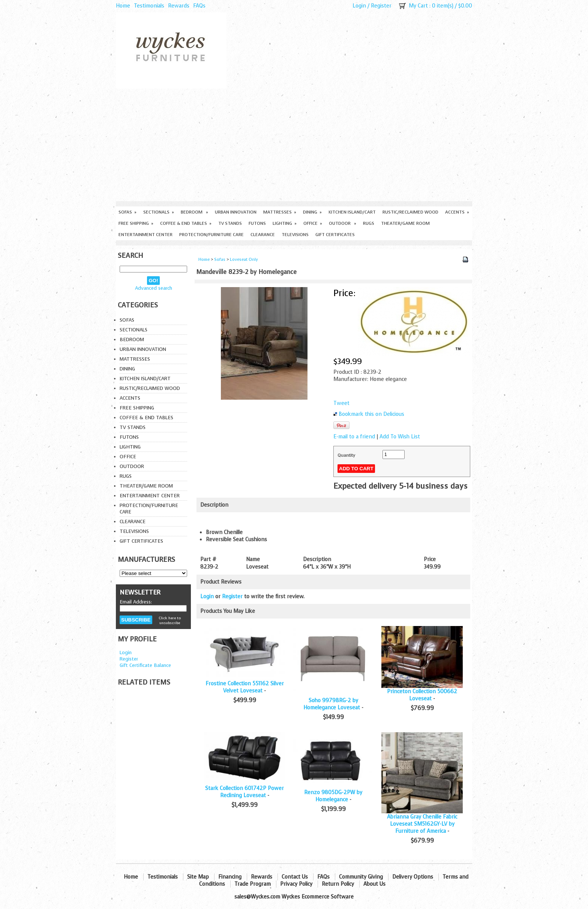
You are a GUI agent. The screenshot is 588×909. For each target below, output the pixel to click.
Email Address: (136, 602)
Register (381, 5)
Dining (312, 212)
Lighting (285, 223)
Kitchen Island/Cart (352, 212)
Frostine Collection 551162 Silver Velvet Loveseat (245, 687)
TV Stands (230, 223)
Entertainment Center (145, 235)
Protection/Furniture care (211, 235)
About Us (374, 884)
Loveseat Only (244, 259)
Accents (457, 212)
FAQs (199, 5)
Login (359, 5)
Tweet (341, 403)
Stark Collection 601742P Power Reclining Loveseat (244, 792)
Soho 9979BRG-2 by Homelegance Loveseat (331, 704)
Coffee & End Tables (186, 223)
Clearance (262, 235)
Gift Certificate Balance (145, 665)
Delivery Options (412, 876)
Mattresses (279, 212)
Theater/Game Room (405, 223)
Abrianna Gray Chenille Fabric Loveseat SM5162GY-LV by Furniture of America (422, 824)
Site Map (198, 876)
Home (123, 5)
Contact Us (295, 876)
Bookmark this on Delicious (371, 414)
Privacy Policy (296, 884)
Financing (230, 876)
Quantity (346, 455)
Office (312, 223)
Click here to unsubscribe (170, 620)
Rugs (368, 223)
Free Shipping (135, 223)
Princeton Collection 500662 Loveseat (422, 695)
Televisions (295, 235)
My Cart (418, 5)
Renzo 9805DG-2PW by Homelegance (333, 796)
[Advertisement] (294, 144)
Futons (257, 223)
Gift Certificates (335, 235)
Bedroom (194, 212)
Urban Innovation (235, 212)
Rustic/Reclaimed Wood (410, 212)
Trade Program (252, 884)
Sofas (127, 212)
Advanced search (153, 288)
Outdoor (342, 223)
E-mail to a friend (354, 436)
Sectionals (158, 212)
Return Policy (338, 884)
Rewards (178, 5)
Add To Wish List (400, 436)
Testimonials (149, 5)
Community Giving (361, 876)
